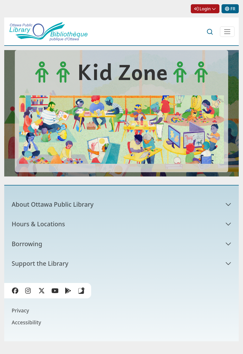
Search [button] (210, 32)
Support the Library (40, 263)
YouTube (54, 290)
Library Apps (81, 290)
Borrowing (27, 244)
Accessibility (26, 322)
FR (232, 9)
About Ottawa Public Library (53, 204)
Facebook (15, 290)
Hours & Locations (38, 224)
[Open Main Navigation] (227, 31)
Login (205, 9)
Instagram (28, 290)
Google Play (68, 290)
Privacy (20, 310)
